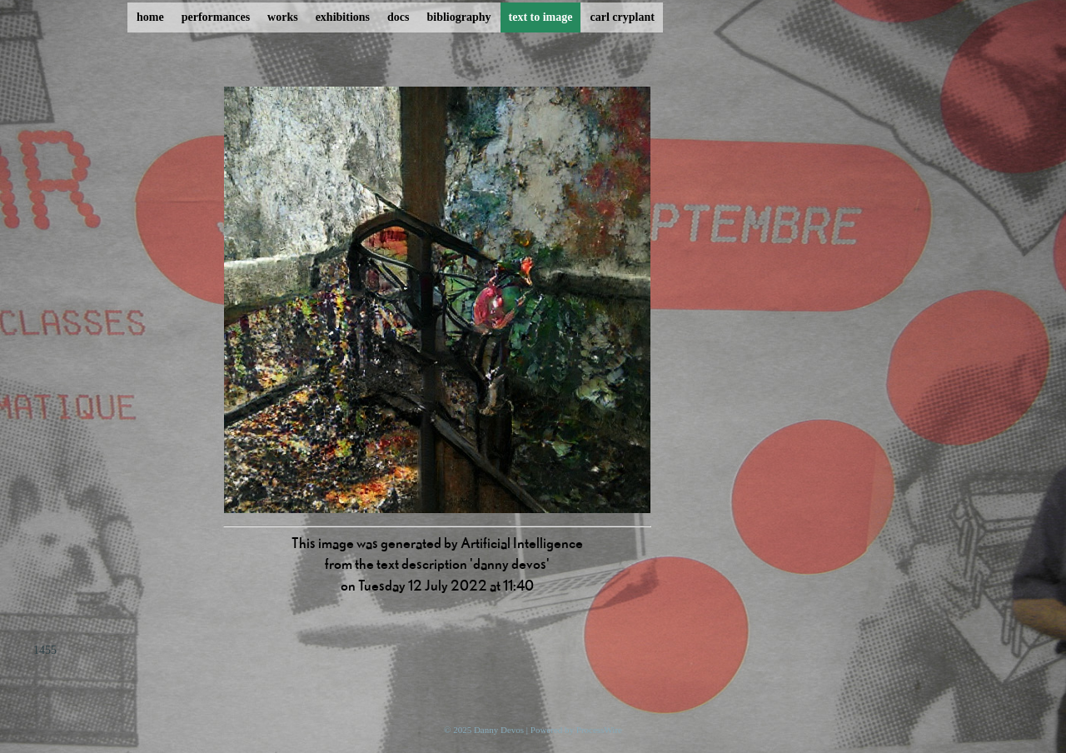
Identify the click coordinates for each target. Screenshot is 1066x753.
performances (216, 17)
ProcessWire (599, 730)
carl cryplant (622, 17)
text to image (541, 17)
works (282, 17)
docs (398, 17)
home (150, 17)
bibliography (458, 17)
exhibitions (343, 17)
